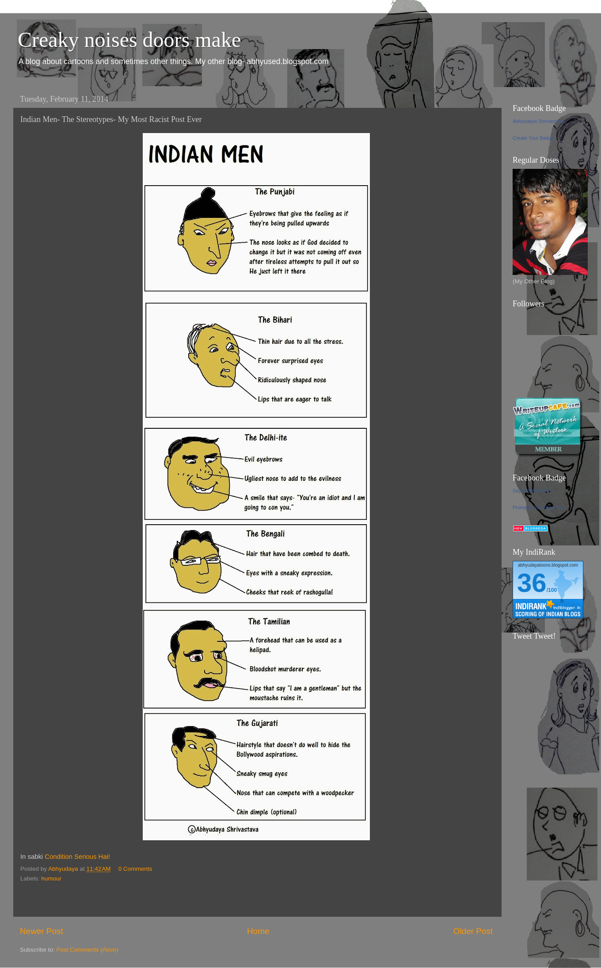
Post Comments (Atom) (87, 949)
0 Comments (135, 868)
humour (51, 878)
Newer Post (41, 931)
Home (258, 931)
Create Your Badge (533, 138)
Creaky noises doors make (129, 39)
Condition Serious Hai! (77, 856)
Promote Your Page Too (538, 507)
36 (532, 583)
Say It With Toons (531, 490)
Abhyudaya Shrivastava (538, 121)
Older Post (473, 931)
